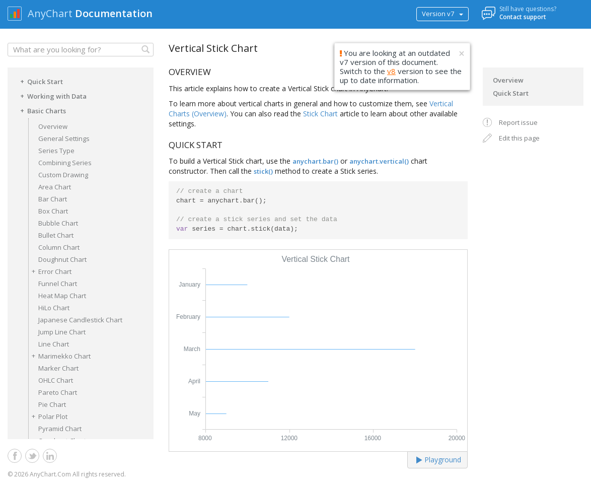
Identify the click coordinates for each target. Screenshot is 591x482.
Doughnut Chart (62, 259)
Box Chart (53, 211)
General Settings (64, 138)
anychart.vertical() (379, 161)
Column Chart (59, 247)
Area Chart (54, 186)
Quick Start (40, 81)
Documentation (114, 13)
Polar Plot (47, 416)
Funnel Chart (57, 283)
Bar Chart (52, 198)
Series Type (56, 150)
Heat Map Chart (62, 295)
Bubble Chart (58, 223)
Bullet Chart (55, 235)
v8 (391, 71)
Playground (438, 459)
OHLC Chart (55, 380)
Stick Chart (320, 113)
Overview (52, 126)
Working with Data (52, 95)
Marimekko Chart (59, 356)
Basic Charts (41, 110)
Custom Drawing (63, 174)
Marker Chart (58, 368)
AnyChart (50, 13)
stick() (263, 171)
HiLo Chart (53, 307)
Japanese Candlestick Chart (80, 319)
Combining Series (65, 162)
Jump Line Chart (62, 331)
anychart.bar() (315, 161)
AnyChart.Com (50, 474)
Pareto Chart (57, 392)
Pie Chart (52, 404)
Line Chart (53, 344)
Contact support (522, 17)
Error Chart (49, 271)
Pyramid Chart (60, 428)
